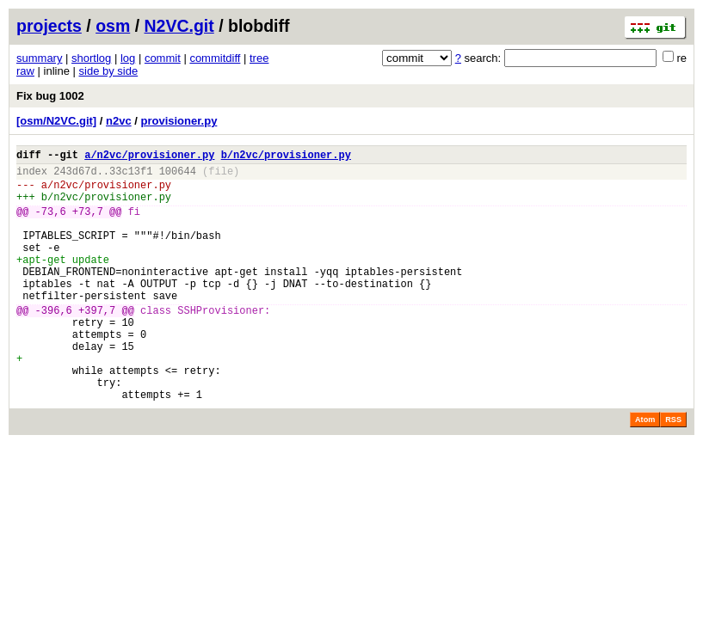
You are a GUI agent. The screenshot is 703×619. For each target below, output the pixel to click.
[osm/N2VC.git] (56, 120)
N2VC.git (179, 25)
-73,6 (50, 224)
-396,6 (53, 343)
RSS (673, 471)
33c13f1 (130, 176)
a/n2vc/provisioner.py (149, 157)
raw (25, 70)
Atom (645, 471)
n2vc (119, 120)
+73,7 (87, 224)
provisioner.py (179, 120)
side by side (109, 70)
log (127, 58)
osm (113, 25)
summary (39, 58)
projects (49, 25)
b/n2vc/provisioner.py (286, 157)
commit (163, 58)
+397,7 (96, 343)
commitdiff (214, 58)
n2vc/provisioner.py (112, 192)
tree (259, 58)
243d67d (74, 176)
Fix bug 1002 (50, 95)
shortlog (91, 58)
